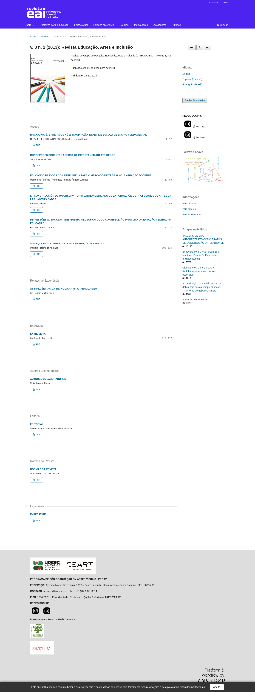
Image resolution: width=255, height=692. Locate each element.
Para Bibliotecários (192, 214)
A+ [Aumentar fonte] (191, 47)
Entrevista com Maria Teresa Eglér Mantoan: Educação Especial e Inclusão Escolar (201, 255)
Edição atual (81, 25)
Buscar (222, 25)
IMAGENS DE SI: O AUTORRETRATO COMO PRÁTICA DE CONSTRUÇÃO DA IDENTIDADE (203, 239)
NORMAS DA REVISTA (43, 469)
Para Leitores (189, 203)
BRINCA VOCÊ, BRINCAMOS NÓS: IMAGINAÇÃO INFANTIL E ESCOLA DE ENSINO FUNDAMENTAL (88, 134)
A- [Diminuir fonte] (207, 47)
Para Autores (189, 209)
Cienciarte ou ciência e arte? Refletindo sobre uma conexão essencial (199, 271)
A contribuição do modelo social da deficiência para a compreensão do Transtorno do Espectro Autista (201, 287)
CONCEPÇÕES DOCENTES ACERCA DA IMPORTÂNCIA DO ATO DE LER (72, 155)
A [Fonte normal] (199, 47)
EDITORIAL (36, 424)
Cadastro (214, 2)
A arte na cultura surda (194, 299)
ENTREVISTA (38, 333)
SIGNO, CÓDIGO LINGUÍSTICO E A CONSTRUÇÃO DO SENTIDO (67, 243)
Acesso (226, 2)
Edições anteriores (103, 25)
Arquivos (44, 36)
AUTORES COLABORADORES (48, 379)
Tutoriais (176, 25)
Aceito (216, 687)
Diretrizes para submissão (54, 25)
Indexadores (141, 25)
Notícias (124, 25)
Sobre (28, 25)
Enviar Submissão (195, 100)
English (186, 73)
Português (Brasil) (192, 84)
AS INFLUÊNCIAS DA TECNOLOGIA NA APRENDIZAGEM (63, 288)
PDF (37, 145)
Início (33, 36)
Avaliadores (160, 25)
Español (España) (192, 79)
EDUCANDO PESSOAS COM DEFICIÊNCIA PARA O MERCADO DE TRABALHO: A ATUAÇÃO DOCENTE (90, 175)
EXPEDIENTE (38, 514)
